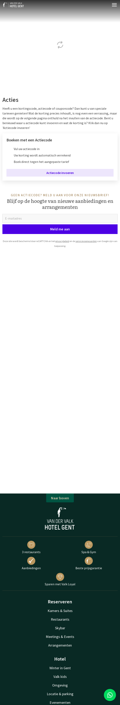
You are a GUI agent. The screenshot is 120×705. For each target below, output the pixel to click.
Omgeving (60, 685)
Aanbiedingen (31, 563)
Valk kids (60, 676)
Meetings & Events (60, 636)
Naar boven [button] (60, 498)
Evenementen (60, 702)
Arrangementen (60, 645)
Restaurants (60, 619)
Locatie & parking (60, 694)
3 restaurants (31, 547)
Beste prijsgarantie (88, 563)
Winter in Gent (60, 668)
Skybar (60, 628)
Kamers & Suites (60, 610)
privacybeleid (62, 241)
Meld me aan (60, 229)
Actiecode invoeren (60, 173)
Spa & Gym (88, 547)
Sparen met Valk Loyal (60, 579)
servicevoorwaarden (86, 241)
